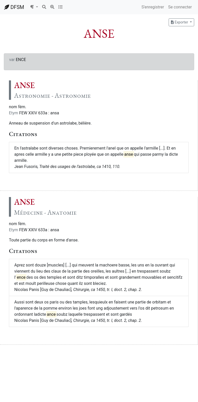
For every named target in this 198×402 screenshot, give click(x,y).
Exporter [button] (180, 22)
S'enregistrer (152, 7)
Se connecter (180, 7)
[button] (34, 7)
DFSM (14, 7)
